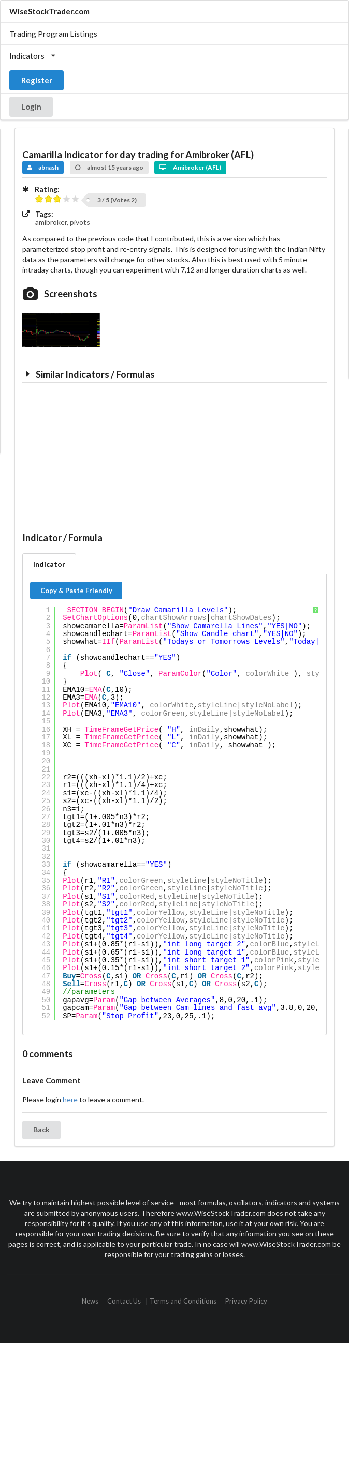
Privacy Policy (246, 1301)
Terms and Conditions (183, 1301)
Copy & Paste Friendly (76, 590)
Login (31, 106)
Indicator (49, 563)
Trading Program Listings (53, 33)
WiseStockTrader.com (49, 11)
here (70, 1099)
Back (41, 1129)
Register (36, 80)
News (90, 1301)
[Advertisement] (97, 454)
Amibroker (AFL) (190, 167)
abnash (43, 167)
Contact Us (124, 1301)
